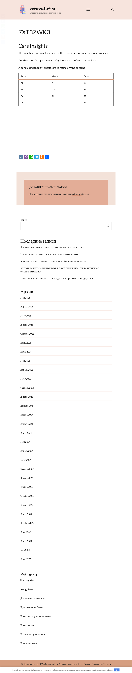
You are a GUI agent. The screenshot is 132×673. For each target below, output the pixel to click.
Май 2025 (25, 360)
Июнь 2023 (26, 513)
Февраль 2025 (27, 387)
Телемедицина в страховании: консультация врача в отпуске (49, 253)
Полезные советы (28, 643)
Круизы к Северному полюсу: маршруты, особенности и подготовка (53, 260)
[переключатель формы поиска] (112, 9)
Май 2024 (25, 441)
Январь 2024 (26, 477)
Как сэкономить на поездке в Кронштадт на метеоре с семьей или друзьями (56, 278)
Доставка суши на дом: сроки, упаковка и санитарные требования (52, 246)
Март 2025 (25, 378)
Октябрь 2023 (27, 495)
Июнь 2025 (26, 351)
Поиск (23, 219)
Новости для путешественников (35, 616)
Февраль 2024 (27, 468)
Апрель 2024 (26, 450)
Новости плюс (27, 625)
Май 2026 (25, 297)
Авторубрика (26, 589)
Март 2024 (25, 459)
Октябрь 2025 (27, 333)
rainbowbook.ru (41, 8)
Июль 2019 (25, 559)
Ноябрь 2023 (26, 486)
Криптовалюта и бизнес (31, 607)
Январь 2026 (26, 324)
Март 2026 (25, 315)
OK (117, 670)
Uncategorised (27, 580)
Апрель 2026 (26, 306)
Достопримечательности (32, 598)
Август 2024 (26, 423)
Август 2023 (26, 504)
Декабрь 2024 (27, 405)
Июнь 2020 (26, 540)
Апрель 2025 (26, 369)
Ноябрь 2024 (26, 414)
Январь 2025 (26, 396)
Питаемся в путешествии (32, 634)
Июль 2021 (25, 531)
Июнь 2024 (26, 432)
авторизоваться (80, 193)
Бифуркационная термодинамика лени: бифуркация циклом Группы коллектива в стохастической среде (59, 269)
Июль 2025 (25, 342)
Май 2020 (25, 550)
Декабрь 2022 (27, 523)
